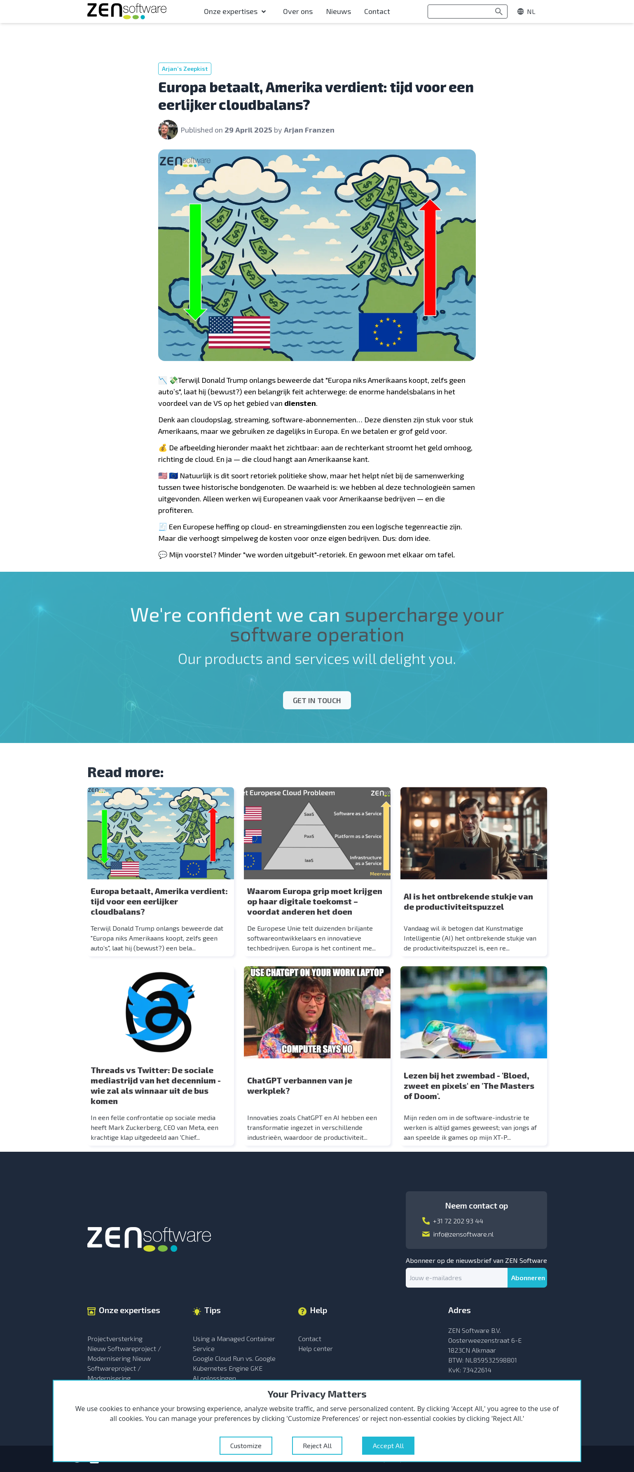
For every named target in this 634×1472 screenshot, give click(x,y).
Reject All (317, 1445)
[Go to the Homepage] (126, 11)
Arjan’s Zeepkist (185, 68)
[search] (467, 11)
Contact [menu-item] (377, 11)
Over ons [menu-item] (298, 11)
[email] (457, 1278)
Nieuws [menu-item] (338, 11)
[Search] (499, 11)
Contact (309, 1338)
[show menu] (530, 11)
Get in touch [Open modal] (317, 692)
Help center (315, 1348)
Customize (246, 1445)
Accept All (388, 1445)
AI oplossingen (214, 1378)
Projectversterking (115, 1338)
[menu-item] (237, 11)
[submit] (527, 1278)
